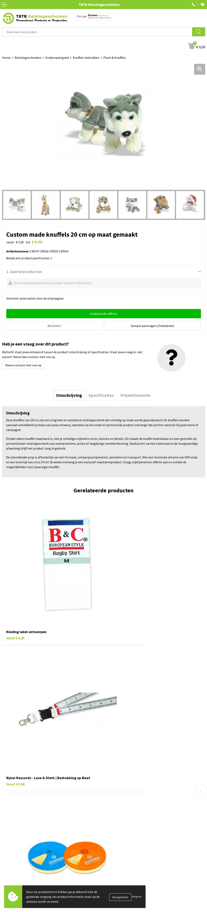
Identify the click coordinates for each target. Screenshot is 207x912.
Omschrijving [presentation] (69, 394)
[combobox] (97, 31)
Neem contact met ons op (23, 364)
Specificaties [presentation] (101, 394)
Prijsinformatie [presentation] (135, 394)
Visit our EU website (119, 905)
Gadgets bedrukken (15, 880)
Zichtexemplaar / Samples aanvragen (131, 836)
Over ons (112, 862)
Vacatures (112, 868)
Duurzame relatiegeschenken (22, 874)
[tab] (69, 394)
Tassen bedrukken (14, 868)
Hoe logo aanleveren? (121, 830)
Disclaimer (113, 893)
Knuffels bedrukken (86, 58)
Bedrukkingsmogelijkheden (125, 817)
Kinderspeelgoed (57, 58)
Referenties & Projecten (122, 880)
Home (6, 58)
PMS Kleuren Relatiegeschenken (128, 824)
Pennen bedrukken (15, 862)
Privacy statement (118, 887)
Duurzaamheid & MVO (120, 842)
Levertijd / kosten (118, 805)
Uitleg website (116, 811)
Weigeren (137, 896)
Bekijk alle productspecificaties (29, 258)
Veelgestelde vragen (120, 799)
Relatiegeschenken (28, 58)
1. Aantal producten (24, 271)
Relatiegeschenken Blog (122, 874)
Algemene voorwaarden (122, 899)
